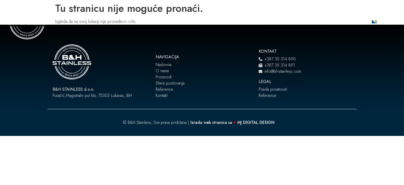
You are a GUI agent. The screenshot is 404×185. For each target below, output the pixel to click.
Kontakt (289, 21)
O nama (152, 21)
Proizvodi (178, 22)
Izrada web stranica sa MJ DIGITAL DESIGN (233, 122)
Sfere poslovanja (217, 22)
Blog (272, 21)
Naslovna (130, 21)
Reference (252, 21)
